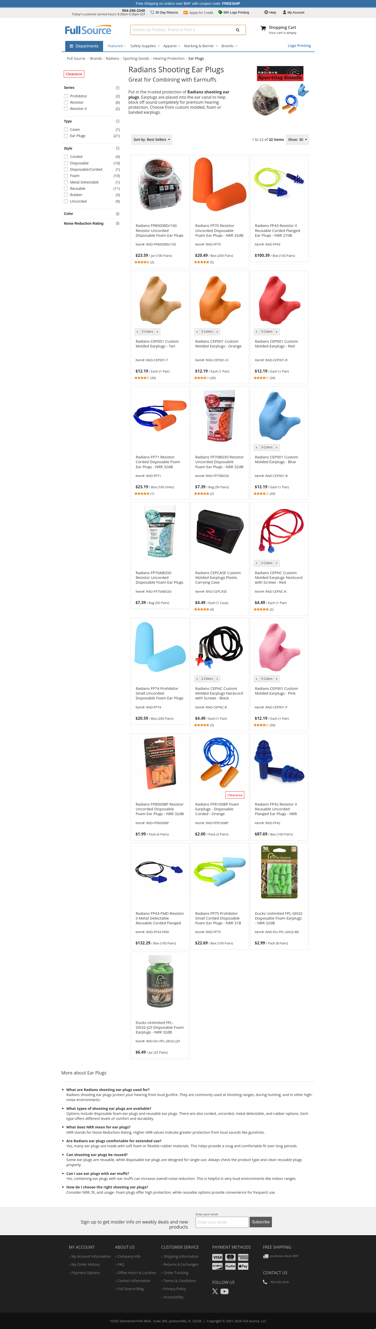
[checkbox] (93, 97)
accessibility (173, 1297)
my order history (85, 1264)
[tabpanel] (219, 595)
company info (129, 1256)
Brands (227, 45)
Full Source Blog (131, 1288)
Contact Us (275, 1273)
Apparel (170, 45)
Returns (164, 12)
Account (294, 13)
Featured (116, 45)
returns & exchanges (181, 1264)
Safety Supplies (143, 45)
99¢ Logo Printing (233, 13)
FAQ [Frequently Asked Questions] (121, 1264)
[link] (160, 243)
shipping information (181, 1256)
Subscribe (261, 1222)
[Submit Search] (238, 30)
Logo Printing (299, 45)
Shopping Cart (282, 27)
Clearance (74, 74)
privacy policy (175, 1288)
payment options (85, 1272)
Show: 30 (296, 140)
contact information (134, 1280)
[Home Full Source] (76, 58)
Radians (112, 58)
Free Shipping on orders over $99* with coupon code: (188, 4)
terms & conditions (180, 1280)
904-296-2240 (133, 10)
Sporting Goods (136, 58)
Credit (198, 13)
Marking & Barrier (199, 45)
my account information (91, 1256)
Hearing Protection (169, 58)
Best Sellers (150, 140)
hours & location (137, 1272)
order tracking (176, 1272)
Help (270, 13)
